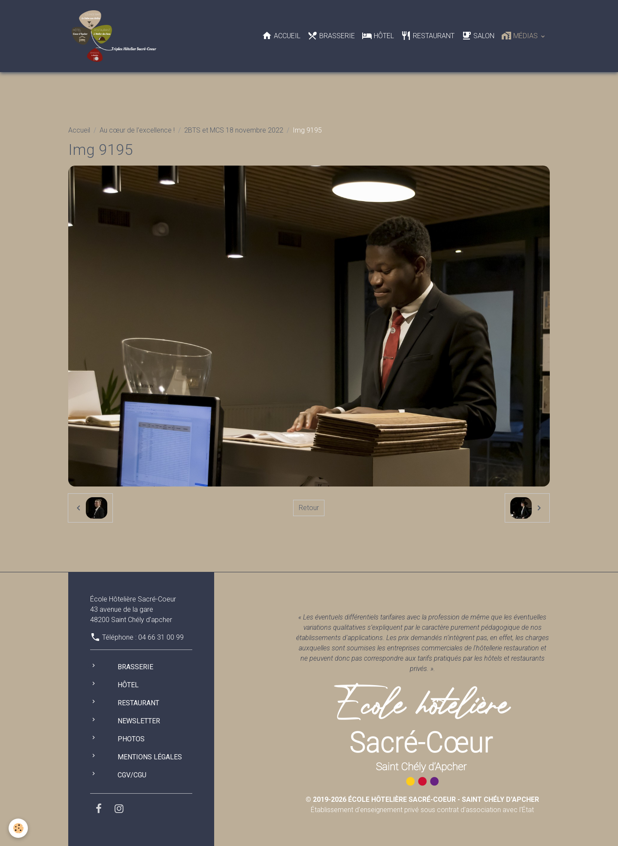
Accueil (281, 35)
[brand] (115, 36)
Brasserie (331, 35)
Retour (309, 508)
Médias (520, 35)
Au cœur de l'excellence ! (137, 130)
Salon (477, 35)
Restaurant (427, 35)
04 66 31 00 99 (161, 637)
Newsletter (139, 721)
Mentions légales (150, 757)
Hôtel (378, 35)
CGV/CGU (132, 775)
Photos (131, 739)
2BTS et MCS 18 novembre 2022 (233, 130)
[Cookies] (18, 828)
